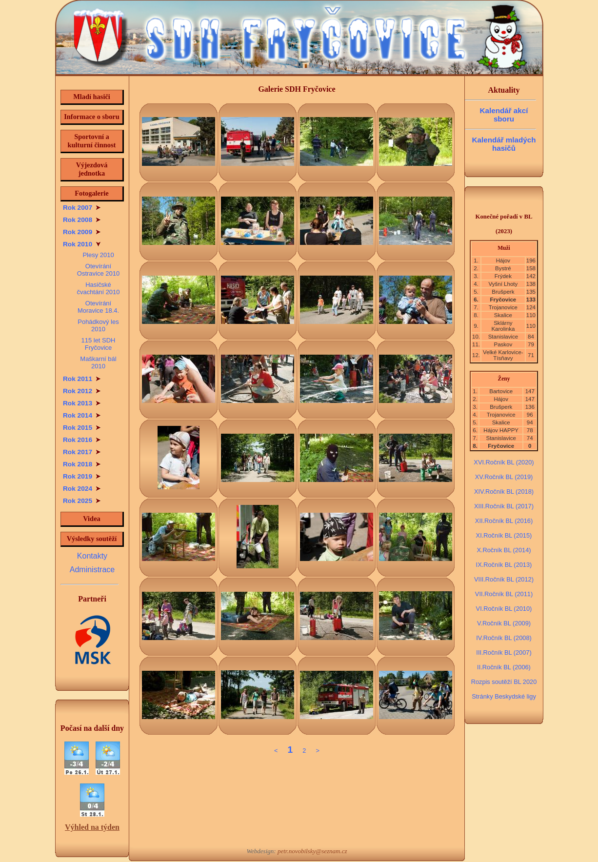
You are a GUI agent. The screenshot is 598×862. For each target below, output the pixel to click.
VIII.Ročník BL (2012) (504, 579)
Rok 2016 (81, 439)
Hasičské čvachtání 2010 (98, 288)
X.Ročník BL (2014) (504, 550)
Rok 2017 (81, 452)
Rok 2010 (81, 244)
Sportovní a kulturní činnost (92, 141)
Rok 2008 (81, 219)
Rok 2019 (81, 476)
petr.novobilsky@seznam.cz (312, 851)
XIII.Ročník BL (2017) (504, 506)
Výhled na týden (92, 827)
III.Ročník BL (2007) (503, 652)
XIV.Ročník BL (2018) (504, 491)
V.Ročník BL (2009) (504, 623)
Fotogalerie (92, 193)
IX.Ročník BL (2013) (504, 564)
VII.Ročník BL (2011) (504, 594)
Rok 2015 (81, 427)
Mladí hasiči (91, 96)
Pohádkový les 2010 (98, 325)
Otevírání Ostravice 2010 (98, 269)
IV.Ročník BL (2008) (504, 637)
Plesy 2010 (98, 255)
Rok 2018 (81, 464)
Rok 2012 (81, 391)
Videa (91, 518)
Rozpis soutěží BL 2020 (504, 681)
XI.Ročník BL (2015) (504, 535)
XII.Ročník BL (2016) (504, 520)
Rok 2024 (81, 488)
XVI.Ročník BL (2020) (504, 462)
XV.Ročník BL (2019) (504, 477)
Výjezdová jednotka (92, 169)
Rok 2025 (81, 500)
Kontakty (92, 556)
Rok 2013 (81, 403)
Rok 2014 (81, 415)
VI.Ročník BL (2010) (504, 608)
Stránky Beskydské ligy (504, 696)
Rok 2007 (81, 207)
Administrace (92, 569)
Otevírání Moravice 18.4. (98, 307)
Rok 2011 (81, 378)
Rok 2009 (81, 232)
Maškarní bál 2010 (98, 362)
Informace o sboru (92, 116)
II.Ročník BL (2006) (504, 667)
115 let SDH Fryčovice (98, 344)
